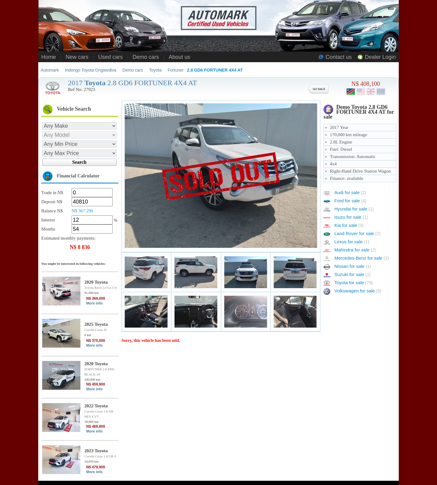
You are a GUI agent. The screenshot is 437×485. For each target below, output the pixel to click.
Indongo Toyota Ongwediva (90, 70)
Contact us (339, 57)
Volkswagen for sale (357, 290)
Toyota (155, 70)
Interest (48, 219)
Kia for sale (349, 225)
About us (179, 57)
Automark (50, 70)
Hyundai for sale (354, 208)
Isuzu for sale (351, 217)
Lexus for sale (351, 241)
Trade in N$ (52, 192)
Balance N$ (52, 210)
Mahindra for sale (355, 249)
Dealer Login (380, 57)
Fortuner (176, 70)
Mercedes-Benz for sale (361, 258)
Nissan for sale (352, 266)
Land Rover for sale (357, 233)
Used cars (110, 57)
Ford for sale (350, 200)
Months (48, 229)
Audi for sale (350, 192)
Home (48, 57)
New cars (77, 57)
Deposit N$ (51, 201)
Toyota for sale (353, 282)
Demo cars (146, 57)
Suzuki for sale (352, 274)
